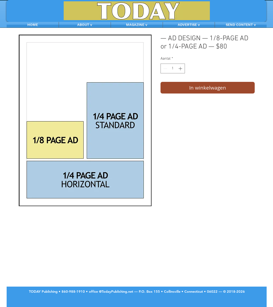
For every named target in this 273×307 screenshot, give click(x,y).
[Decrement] (164, 68)
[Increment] (180, 68)
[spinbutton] (172, 68)
